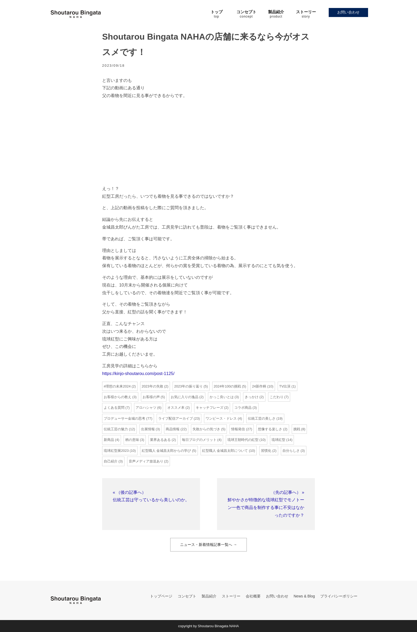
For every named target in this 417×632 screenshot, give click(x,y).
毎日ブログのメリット (199, 440)
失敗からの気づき (206, 429)
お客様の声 (151, 397)
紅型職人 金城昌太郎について (225, 451)
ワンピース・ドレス (221, 418)
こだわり (276, 397)
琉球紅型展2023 (116, 451)
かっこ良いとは (222, 397)
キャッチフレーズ (209, 408)
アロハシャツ (146, 408)
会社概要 (253, 596)
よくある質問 (114, 408)
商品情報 (173, 429)
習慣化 (266, 451)
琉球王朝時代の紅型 (242, 440)
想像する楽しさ (270, 429)
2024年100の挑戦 (227, 386)
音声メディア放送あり (146, 461)
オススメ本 (176, 408)
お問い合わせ (348, 12)
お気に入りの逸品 (184, 397)
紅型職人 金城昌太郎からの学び (166, 451)
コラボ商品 (243, 408)
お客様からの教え (117, 397)
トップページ (161, 596)
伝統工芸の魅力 (116, 429)
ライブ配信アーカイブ (175, 418)
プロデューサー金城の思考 (124, 418)
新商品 (109, 440)
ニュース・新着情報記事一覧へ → (208, 544)
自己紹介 (111, 461)
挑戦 (296, 429)
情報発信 (238, 429)
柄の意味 (132, 440)
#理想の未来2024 (117, 386)
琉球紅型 (278, 440)
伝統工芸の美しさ (262, 418)
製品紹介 (209, 596)
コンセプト (187, 596)
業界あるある (160, 440)
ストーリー (231, 596)
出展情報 (148, 429)
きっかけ (251, 397)
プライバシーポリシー (338, 596)
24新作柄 (259, 386)
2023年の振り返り (188, 386)
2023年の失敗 (152, 386)
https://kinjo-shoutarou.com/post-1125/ (138, 373)
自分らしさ (291, 451)
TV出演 (285, 386)
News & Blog (304, 596)
